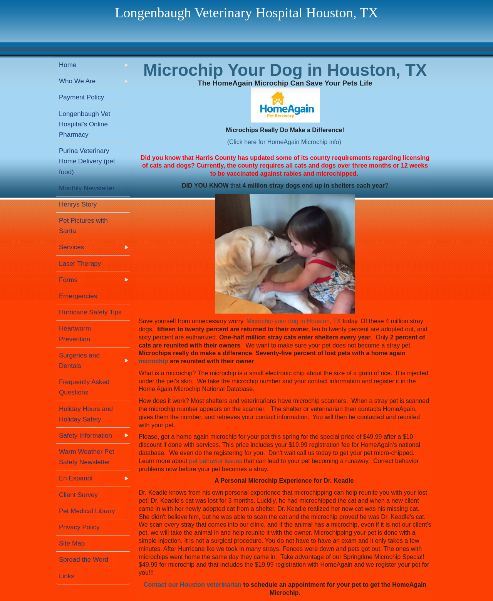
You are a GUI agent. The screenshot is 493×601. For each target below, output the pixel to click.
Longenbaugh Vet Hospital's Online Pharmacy (84, 124)
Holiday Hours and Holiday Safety (86, 414)
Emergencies (78, 296)
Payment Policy (81, 97)
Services (71, 247)
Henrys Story (78, 204)
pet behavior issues (215, 461)
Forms (68, 280)
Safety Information (85, 435)
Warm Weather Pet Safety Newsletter (86, 457)
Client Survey (78, 495)
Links (66, 576)
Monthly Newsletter (87, 188)
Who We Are (77, 81)
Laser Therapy (80, 263)
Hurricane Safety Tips (90, 312)
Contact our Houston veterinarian (192, 584)
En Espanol (75, 478)
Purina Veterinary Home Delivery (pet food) (87, 161)
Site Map (72, 543)
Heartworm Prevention (75, 333)
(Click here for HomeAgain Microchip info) (284, 142)
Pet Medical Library (87, 511)
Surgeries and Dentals (79, 360)
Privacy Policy (79, 527)
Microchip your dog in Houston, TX (293, 321)
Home (67, 65)
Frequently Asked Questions (84, 387)
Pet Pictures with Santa (83, 226)
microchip (153, 361)
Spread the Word (83, 559)
